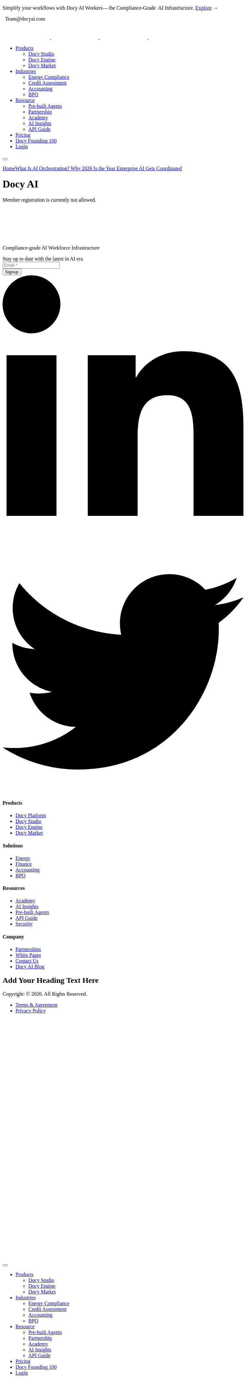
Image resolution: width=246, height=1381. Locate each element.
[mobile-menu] (5, 159)
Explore (203, 8)
